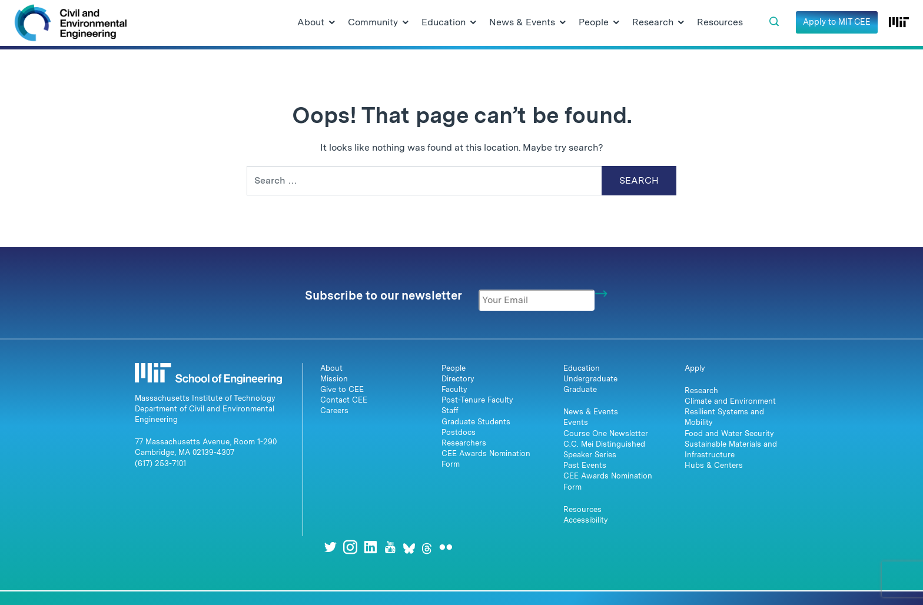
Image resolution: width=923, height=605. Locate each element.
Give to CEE (342, 389)
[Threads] (427, 547)
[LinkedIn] (370, 547)
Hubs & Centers (714, 465)
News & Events (590, 411)
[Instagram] (350, 547)
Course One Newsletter (605, 433)
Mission (334, 378)
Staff (450, 410)
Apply (695, 368)
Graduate (580, 389)
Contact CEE (343, 399)
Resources (582, 509)
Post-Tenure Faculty (477, 399)
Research (701, 390)
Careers (334, 410)
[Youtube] (390, 547)
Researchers (463, 442)
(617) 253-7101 (160, 463)
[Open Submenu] (332, 22)
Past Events (584, 465)
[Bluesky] (409, 547)
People (453, 368)
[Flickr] (446, 547)
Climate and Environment (730, 401)
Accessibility (585, 520)
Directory (457, 378)
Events (575, 422)
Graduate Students (475, 421)
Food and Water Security (729, 433)
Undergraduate (590, 378)
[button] (774, 21)
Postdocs (458, 432)
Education (581, 368)
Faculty (454, 389)
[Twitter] (330, 547)
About (331, 368)
